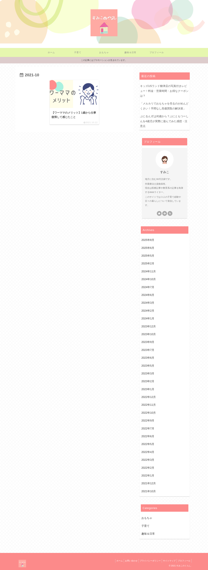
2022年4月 (147, 452)
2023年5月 (147, 365)
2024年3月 (147, 302)
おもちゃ (146, 517)
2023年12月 (148, 326)
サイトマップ (168, 561)
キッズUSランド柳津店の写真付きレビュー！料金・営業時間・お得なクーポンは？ (164, 91)
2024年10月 (148, 279)
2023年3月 (147, 373)
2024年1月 (147, 318)
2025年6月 (147, 247)
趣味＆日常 (148, 533)
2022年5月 (147, 444)
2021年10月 (148, 491)
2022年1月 (147, 475)
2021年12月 (148, 483)
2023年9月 (147, 342)
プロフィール (183, 561)
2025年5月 (147, 255)
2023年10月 (148, 334)
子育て (145, 525)
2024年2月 (147, 310)
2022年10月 (148, 412)
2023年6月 (147, 357)
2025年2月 (147, 263)
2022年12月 (148, 397)
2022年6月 (147, 436)
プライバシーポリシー (148, 561)
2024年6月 (147, 294)
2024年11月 (148, 271)
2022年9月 (147, 420)
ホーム (115, 561)
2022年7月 (147, 428)
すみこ (164, 172)
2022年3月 (147, 459)
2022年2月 (147, 467)
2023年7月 (147, 349)
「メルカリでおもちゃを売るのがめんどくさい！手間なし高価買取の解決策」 (164, 106)
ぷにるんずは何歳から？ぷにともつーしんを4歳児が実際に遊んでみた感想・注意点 (164, 121)
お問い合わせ (128, 561)
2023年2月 (147, 381)
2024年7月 (147, 287)
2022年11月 (148, 404)
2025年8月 (147, 239)
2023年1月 (147, 389)
